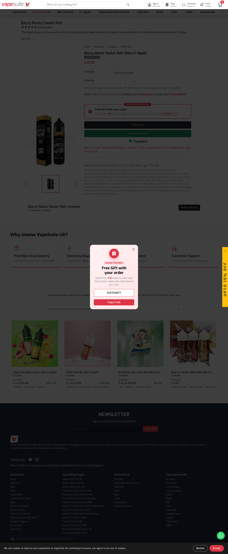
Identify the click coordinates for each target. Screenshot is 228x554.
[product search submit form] (128, 5)
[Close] (133, 249)
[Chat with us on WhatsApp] (221, 536)
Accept (216, 548)
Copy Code (114, 302)
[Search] (85, 5)
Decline (200, 548)
